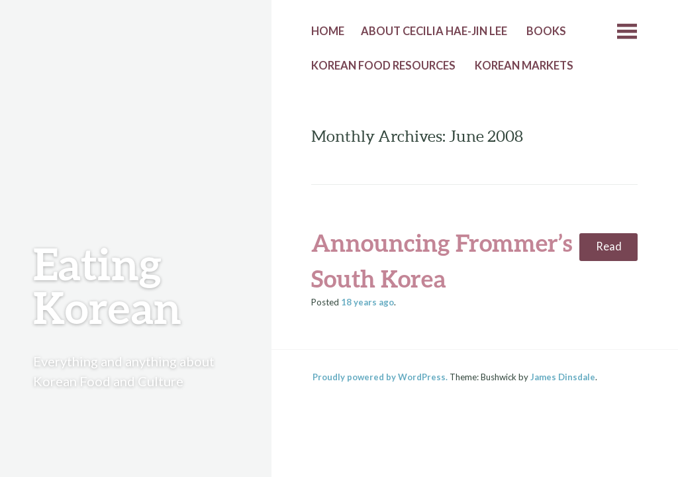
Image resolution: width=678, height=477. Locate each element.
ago (367, 302)
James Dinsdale (562, 377)
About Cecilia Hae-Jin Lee (434, 31)
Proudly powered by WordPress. (380, 377)
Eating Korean (107, 285)
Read (609, 246)
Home (327, 31)
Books (546, 31)
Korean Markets (524, 65)
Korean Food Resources (383, 65)
